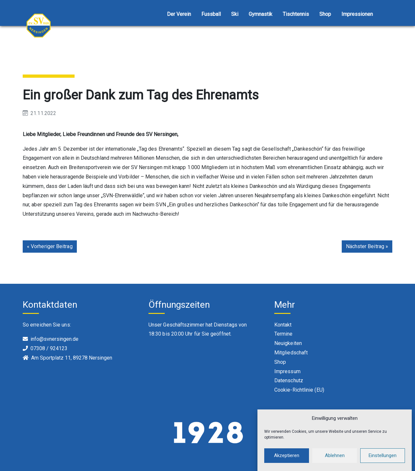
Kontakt (283, 325)
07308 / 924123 (48, 348)
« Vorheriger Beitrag (50, 246)
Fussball (211, 14)
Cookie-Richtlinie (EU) (299, 390)
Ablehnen (335, 461)
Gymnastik (260, 14)
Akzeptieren (286, 461)
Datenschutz (288, 380)
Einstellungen (383, 461)
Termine (283, 334)
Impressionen (357, 14)
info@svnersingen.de (54, 339)
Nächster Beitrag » (367, 246)
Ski (234, 14)
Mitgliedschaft (291, 353)
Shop (325, 14)
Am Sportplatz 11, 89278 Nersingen (71, 358)
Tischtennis (296, 14)
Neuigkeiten (288, 343)
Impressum (287, 371)
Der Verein (179, 14)
